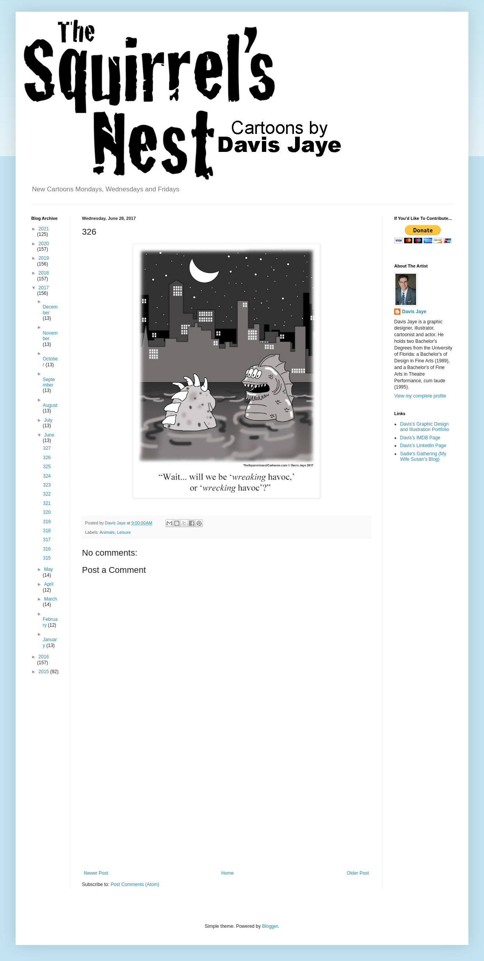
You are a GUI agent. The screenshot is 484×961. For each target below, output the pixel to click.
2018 (44, 273)
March (50, 599)
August (50, 405)
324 (47, 476)
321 (47, 503)
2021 (44, 229)
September (49, 382)
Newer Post (96, 873)
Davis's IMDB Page (420, 437)
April (48, 584)
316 (47, 549)
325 (47, 466)
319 (47, 521)
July (48, 420)
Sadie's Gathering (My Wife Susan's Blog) (423, 456)
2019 (44, 258)
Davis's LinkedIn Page (423, 445)
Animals (107, 532)
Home (227, 873)
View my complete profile (420, 396)
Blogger (270, 926)
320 (47, 512)
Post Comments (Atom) (134, 884)
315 (47, 558)
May (48, 569)
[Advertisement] (226, 806)
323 (47, 485)
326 (47, 457)
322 (47, 494)
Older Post (358, 873)
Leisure (124, 532)
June (49, 435)
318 (47, 530)
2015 (44, 671)
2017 (44, 288)
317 (47, 539)
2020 (44, 243)
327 (47, 448)
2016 (44, 657)
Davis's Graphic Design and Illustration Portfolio (424, 426)
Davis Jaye (414, 311)
